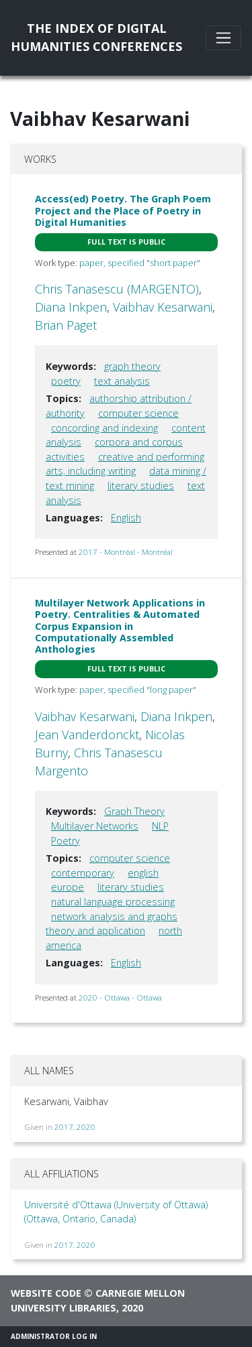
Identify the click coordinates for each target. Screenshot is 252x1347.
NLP (160, 826)
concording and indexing (104, 428)
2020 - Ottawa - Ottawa (120, 997)
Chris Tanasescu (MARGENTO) (117, 289)
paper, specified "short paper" (139, 263)
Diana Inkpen (71, 307)
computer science (138, 413)
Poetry (65, 840)
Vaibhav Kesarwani (162, 307)
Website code (46, 1293)
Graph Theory (134, 811)
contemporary (82, 873)
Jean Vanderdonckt (87, 734)
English (126, 517)
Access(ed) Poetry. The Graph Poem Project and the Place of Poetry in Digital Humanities (123, 210)
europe (67, 887)
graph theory (132, 366)
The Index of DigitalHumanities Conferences (96, 37)
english (143, 873)
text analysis (122, 381)
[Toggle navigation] (223, 37)
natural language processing (113, 901)
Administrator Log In (54, 1336)
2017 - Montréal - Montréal (126, 552)
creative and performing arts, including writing (125, 464)
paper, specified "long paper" (137, 690)
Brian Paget (66, 325)
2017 (63, 1127)
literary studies (141, 485)
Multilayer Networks (94, 826)
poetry (66, 381)
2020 (86, 1127)
